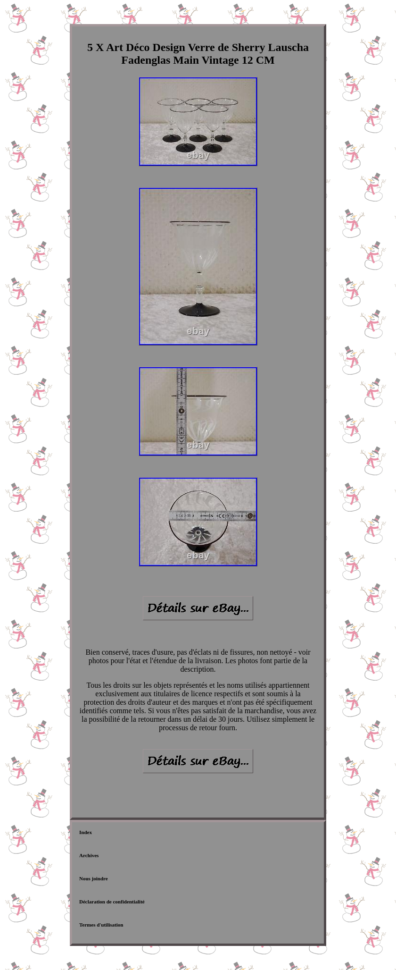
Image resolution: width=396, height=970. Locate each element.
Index (85, 832)
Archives (89, 855)
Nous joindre (93, 878)
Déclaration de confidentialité (112, 901)
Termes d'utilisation (101, 925)
